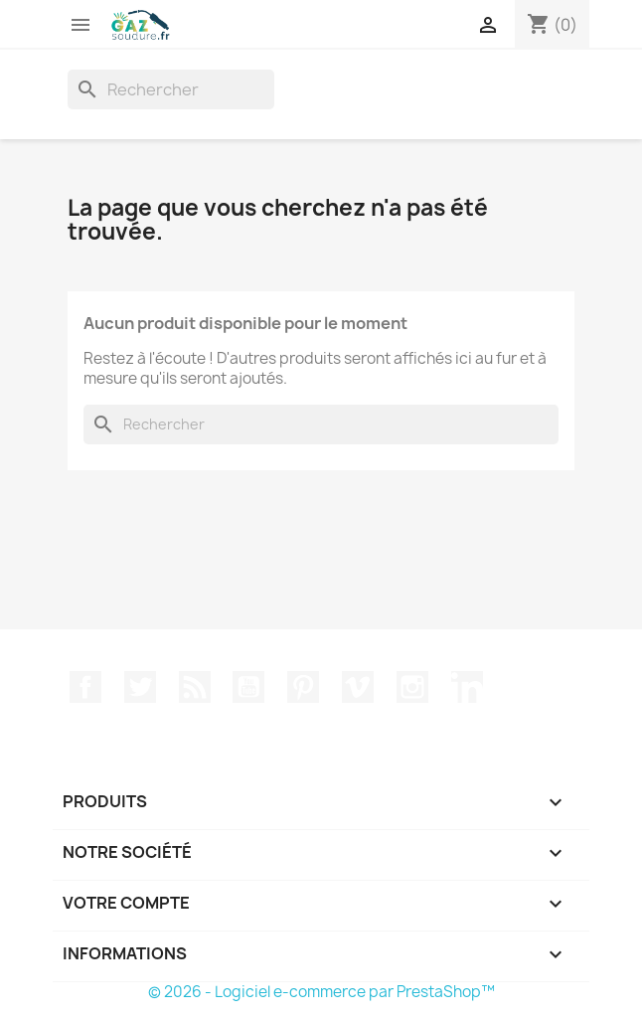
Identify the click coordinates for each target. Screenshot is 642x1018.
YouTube (248, 687)
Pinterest (303, 687)
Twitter (140, 687)
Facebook (85, 687)
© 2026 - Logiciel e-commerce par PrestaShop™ (321, 991)
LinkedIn (467, 687)
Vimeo (358, 687)
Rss (195, 687)
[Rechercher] (171, 89)
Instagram (412, 687)
